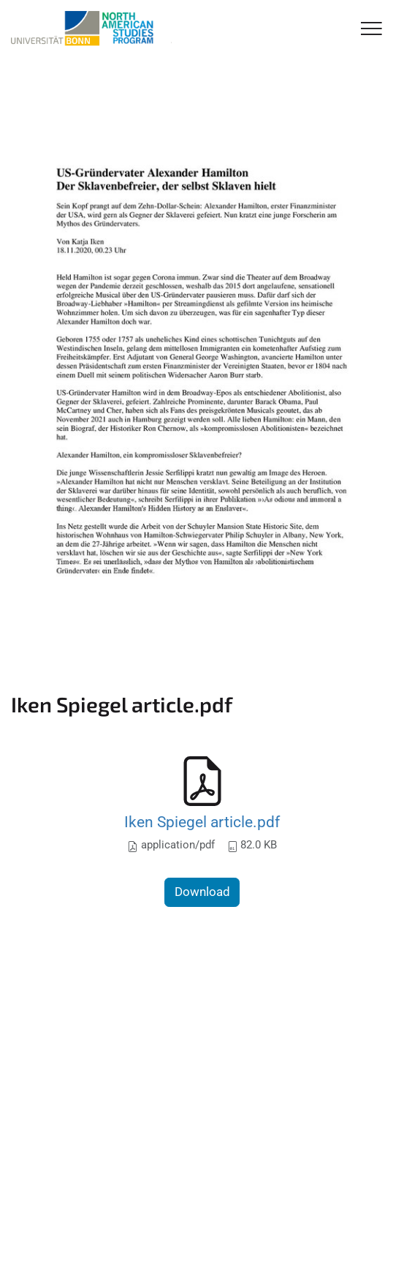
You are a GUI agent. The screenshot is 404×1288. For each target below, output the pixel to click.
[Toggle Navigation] (371, 30)
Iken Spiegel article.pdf (202, 822)
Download (202, 891)
